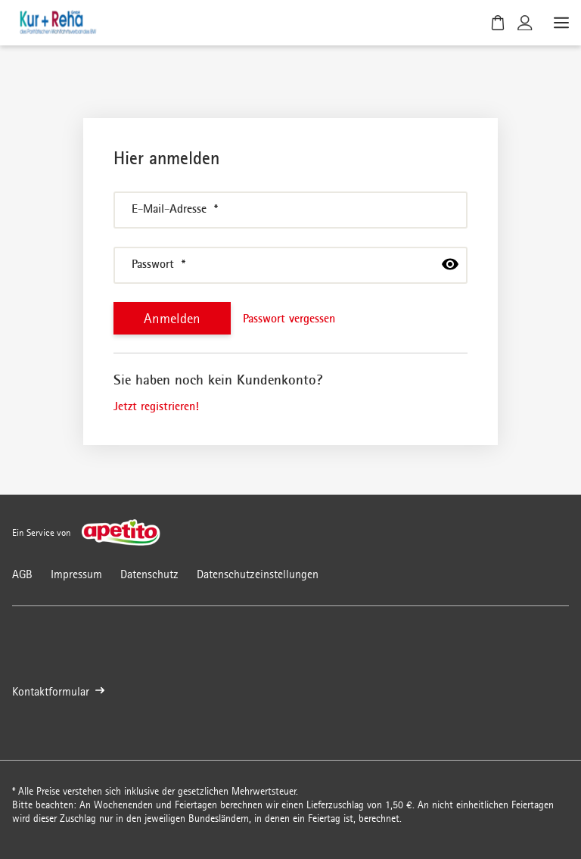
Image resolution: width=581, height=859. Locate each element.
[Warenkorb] (497, 22)
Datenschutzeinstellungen (257, 574)
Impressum (76, 574)
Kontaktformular (58, 691)
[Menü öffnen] (560, 22)
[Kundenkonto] (525, 22)
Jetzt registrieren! (156, 405)
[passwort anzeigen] (450, 264)
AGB (22, 574)
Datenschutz (149, 574)
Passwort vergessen (289, 317)
